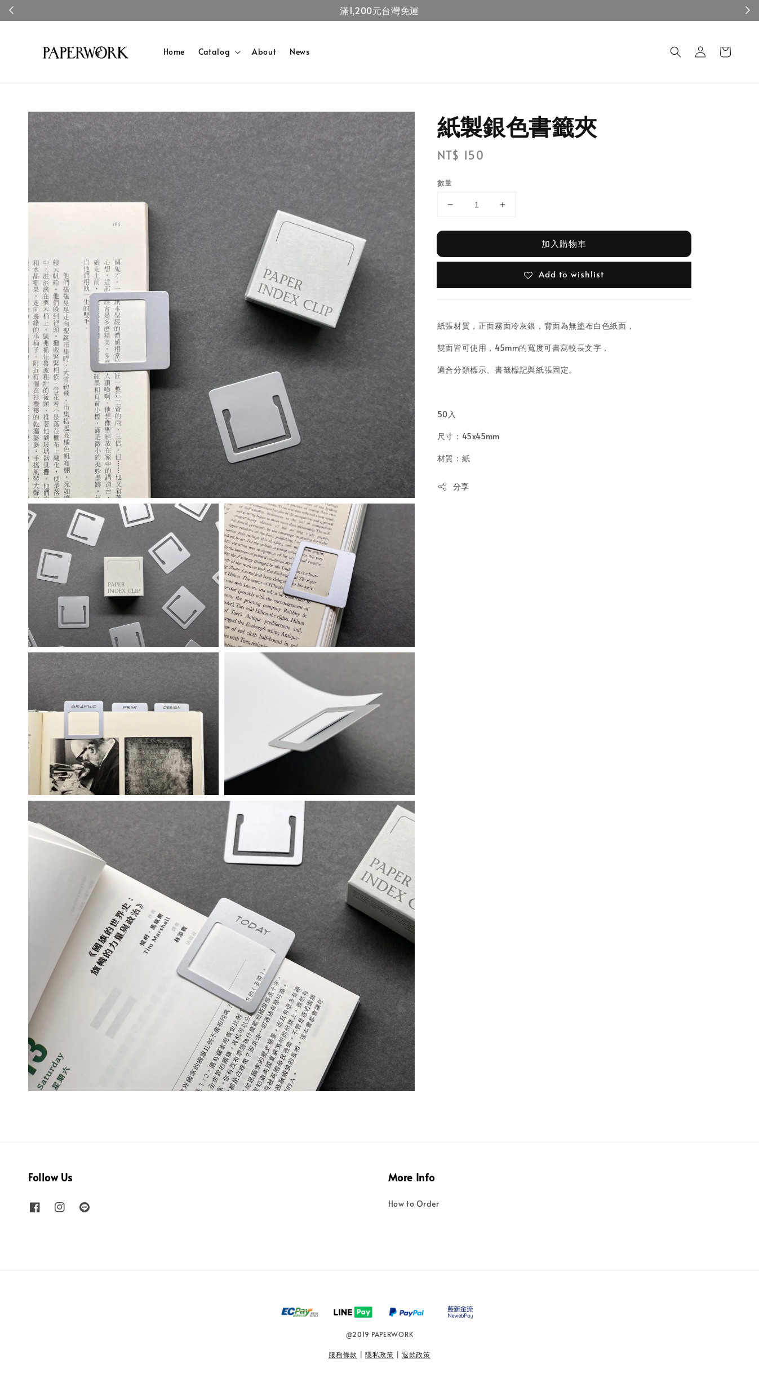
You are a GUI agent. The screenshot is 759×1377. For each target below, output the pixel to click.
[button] (675, 51)
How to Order (414, 1204)
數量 (444, 183)
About (264, 51)
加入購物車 (564, 243)
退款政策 (416, 1354)
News (299, 51)
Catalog (214, 52)
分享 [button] (453, 486)
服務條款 (343, 1354)
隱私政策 (379, 1354)
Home (174, 51)
